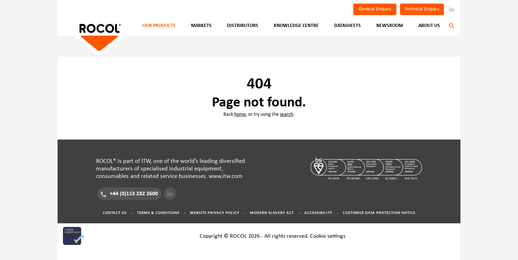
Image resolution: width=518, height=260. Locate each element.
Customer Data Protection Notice (379, 213)
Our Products (159, 25)
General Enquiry (375, 9)
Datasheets (347, 25)
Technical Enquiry (421, 9)
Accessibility (318, 213)
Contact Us (115, 213)
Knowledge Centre (296, 25)
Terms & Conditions (158, 213)
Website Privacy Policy (215, 213)
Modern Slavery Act (272, 213)
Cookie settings (327, 236)
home (240, 114)
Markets (201, 25)
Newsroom (389, 25)
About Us (429, 25)
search (286, 114)
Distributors (242, 25)
